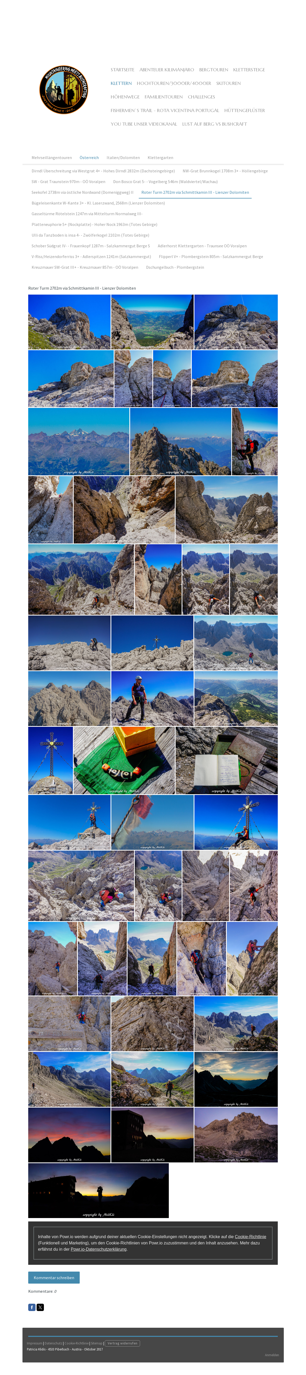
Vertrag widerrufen (123, 1355)
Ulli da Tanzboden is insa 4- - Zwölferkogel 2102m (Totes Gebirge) (90, 244)
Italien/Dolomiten (123, 166)
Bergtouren (211, 76)
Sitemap (97, 1355)
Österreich (89, 166)
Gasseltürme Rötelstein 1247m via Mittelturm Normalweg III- (87, 223)
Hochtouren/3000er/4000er (172, 89)
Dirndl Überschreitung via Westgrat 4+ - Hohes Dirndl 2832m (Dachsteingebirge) (103, 180)
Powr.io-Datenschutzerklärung (99, 1254)
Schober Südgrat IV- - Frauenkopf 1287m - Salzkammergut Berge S (91, 255)
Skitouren (226, 89)
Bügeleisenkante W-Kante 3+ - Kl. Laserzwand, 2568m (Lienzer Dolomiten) (98, 212)
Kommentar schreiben (54, 1282)
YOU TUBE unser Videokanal (142, 130)
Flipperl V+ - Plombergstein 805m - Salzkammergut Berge (211, 265)
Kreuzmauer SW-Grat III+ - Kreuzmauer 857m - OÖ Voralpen (85, 276)
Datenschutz (54, 1355)
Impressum (35, 1355)
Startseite (120, 76)
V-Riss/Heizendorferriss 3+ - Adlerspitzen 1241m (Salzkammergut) (91, 265)
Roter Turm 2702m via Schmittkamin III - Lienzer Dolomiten (195, 201)
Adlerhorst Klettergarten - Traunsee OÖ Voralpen (202, 255)
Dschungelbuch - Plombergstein (175, 276)
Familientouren (128, 103)
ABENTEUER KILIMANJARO (164, 76)
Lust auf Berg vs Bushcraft (212, 130)
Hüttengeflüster (242, 116)
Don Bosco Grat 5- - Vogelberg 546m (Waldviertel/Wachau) (165, 191)
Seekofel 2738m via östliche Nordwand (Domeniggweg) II (83, 201)
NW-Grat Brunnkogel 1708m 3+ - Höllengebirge (225, 180)
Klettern (119, 89)
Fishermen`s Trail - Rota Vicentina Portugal (163, 116)
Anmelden (271, 1367)
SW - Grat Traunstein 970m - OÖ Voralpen (68, 191)
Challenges (165, 103)
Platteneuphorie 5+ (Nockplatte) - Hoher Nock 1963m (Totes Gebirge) (94, 233)
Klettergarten (160, 166)
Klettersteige (247, 76)
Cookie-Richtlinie (251, 1242)
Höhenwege (258, 89)
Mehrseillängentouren (52, 166)
